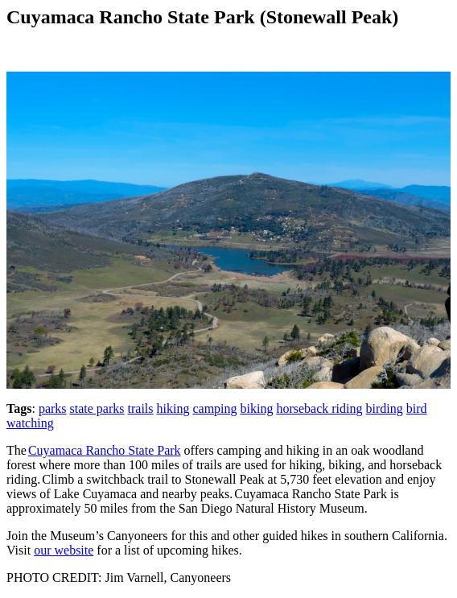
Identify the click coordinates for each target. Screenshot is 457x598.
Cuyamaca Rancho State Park (104, 450)
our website (63, 550)
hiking (173, 408)
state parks (97, 408)
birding (383, 408)
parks (53, 408)
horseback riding (319, 408)
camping (214, 408)
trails (141, 408)
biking (257, 408)
